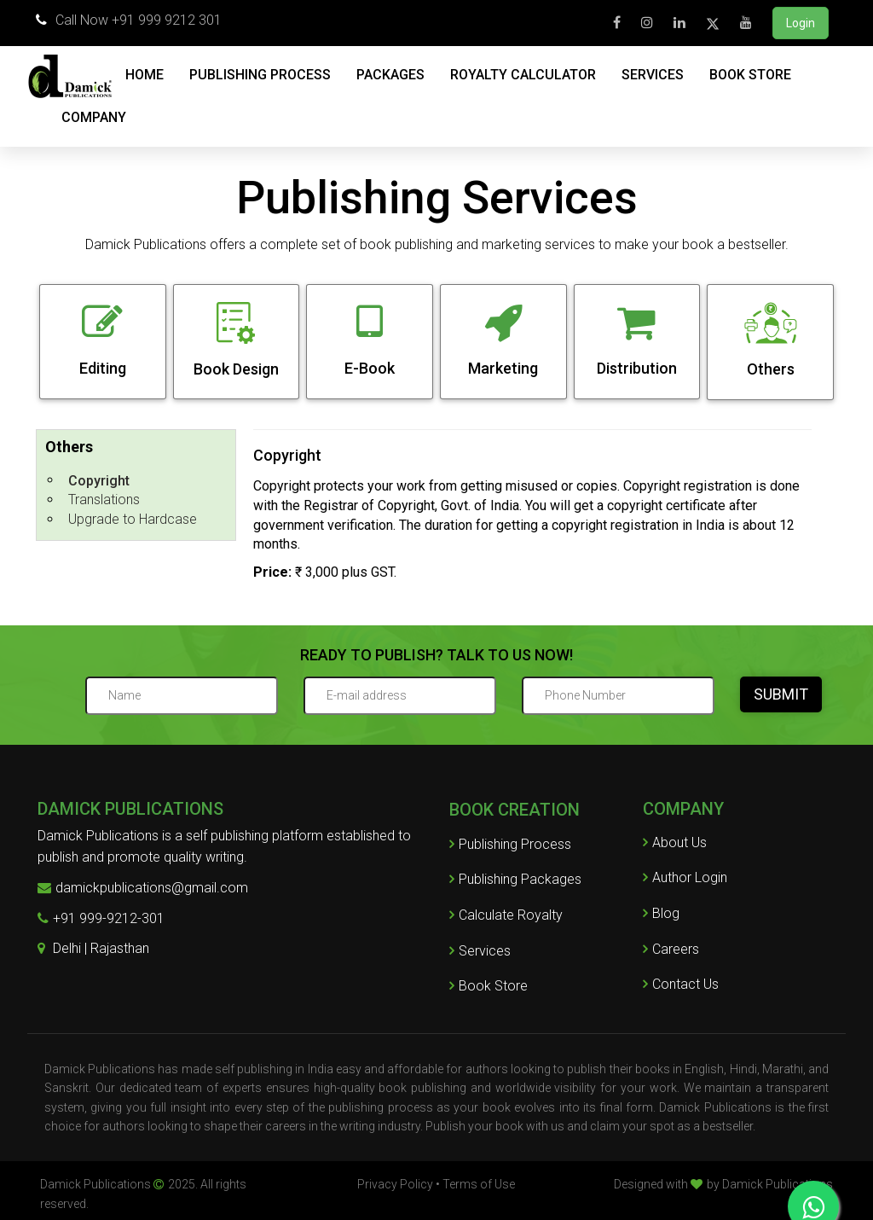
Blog (661, 913)
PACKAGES (390, 75)
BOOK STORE (750, 75)
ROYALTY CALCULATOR (523, 75)
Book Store (488, 986)
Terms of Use (478, 1184)
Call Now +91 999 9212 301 (129, 20)
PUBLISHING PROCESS (260, 75)
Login (800, 23)
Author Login (685, 877)
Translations (104, 499)
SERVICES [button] (653, 75)
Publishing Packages (515, 879)
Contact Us (681, 984)
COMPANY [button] (93, 117)
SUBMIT (781, 694)
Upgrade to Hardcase (132, 519)
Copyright (99, 481)
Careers (671, 949)
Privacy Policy (395, 1184)
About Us (675, 842)
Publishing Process (510, 844)
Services (480, 951)
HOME (144, 75)
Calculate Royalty (506, 915)
